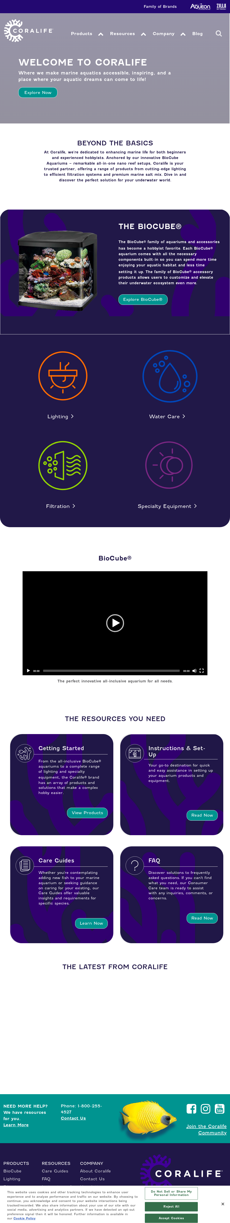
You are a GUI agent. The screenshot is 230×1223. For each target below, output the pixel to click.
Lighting (57, 417)
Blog (198, 33)
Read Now (202, 815)
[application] (115, 623)
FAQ (46, 1178)
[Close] (223, 1204)
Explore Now (37, 92)
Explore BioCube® (142, 299)
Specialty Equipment (164, 506)
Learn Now (91, 923)
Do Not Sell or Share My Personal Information (171, 1193)
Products (82, 33)
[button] (115, 623)
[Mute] (194, 671)
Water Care (164, 417)
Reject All (171, 1206)
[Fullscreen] (201, 671)
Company (165, 33)
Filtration (58, 506)
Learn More (16, 1125)
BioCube (12, 1171)
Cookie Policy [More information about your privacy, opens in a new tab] (24, 1218)
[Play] (28, 671)
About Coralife (95, 1171)
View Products (87, 812)
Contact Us (73, 1118)
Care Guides (55, 1171)
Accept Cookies (171, 1218)
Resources (123, 33)
